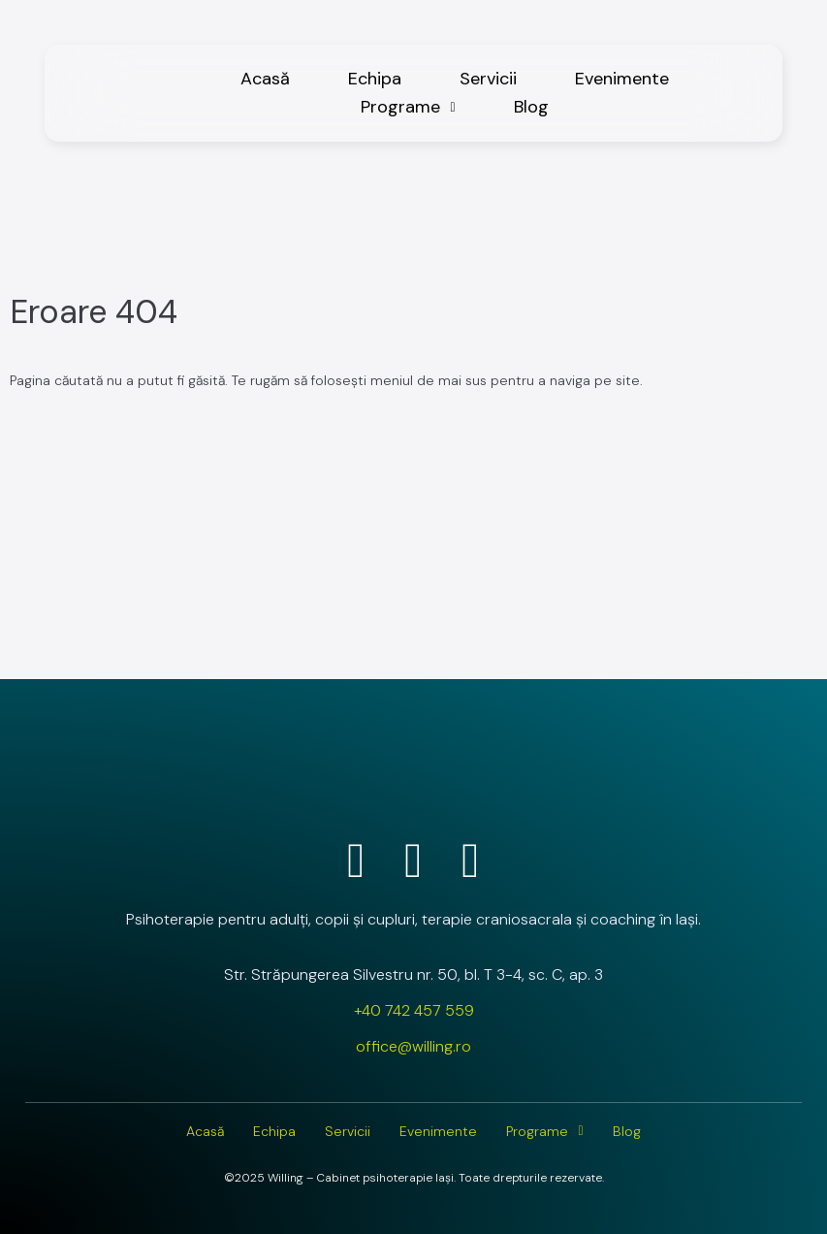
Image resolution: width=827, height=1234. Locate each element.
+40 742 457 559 (414, 1010)
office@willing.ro (413, 1046)
